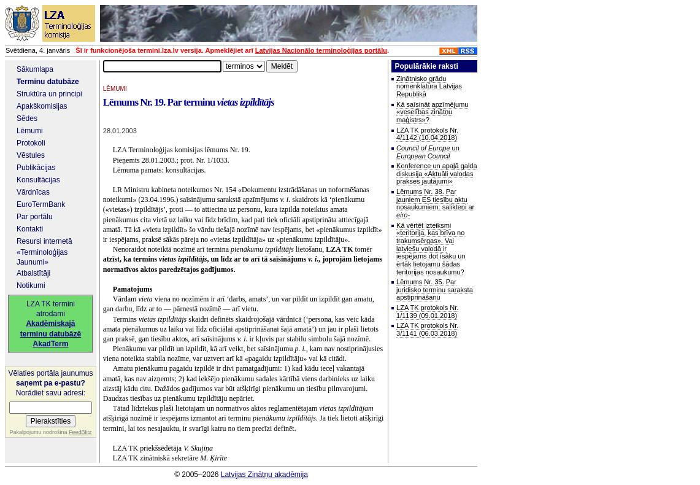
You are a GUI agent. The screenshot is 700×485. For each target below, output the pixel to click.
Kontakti (30, 229)
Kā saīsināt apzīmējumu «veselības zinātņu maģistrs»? (432, 112)
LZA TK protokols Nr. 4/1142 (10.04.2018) (427, 134)
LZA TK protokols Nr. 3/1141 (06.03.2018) (427, 329)
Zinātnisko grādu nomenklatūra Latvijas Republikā (429, 86)
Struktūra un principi (49, 94)
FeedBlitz (80, 432)
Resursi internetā (44, 241)
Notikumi (31, 285)
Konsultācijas (38, 180)
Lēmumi (30, 130)
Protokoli (31, 143)
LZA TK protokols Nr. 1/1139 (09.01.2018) (427, 311)
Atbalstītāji (33, 273)
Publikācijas (36, 167)
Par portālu (35, 216)
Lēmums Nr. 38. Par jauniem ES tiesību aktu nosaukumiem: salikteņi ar (435, 203)
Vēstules (31, 155)
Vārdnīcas (33, 192)
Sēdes (27, 118)
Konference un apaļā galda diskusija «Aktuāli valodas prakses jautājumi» (436, 173)
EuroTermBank (41, 204)
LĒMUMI (115, 88)
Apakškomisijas (42, 106)
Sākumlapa (35, 69)
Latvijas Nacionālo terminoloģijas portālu (321, 50)
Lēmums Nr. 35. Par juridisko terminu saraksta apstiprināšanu (434, 289)
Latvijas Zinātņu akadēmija (264, 474)
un (428, 152)
